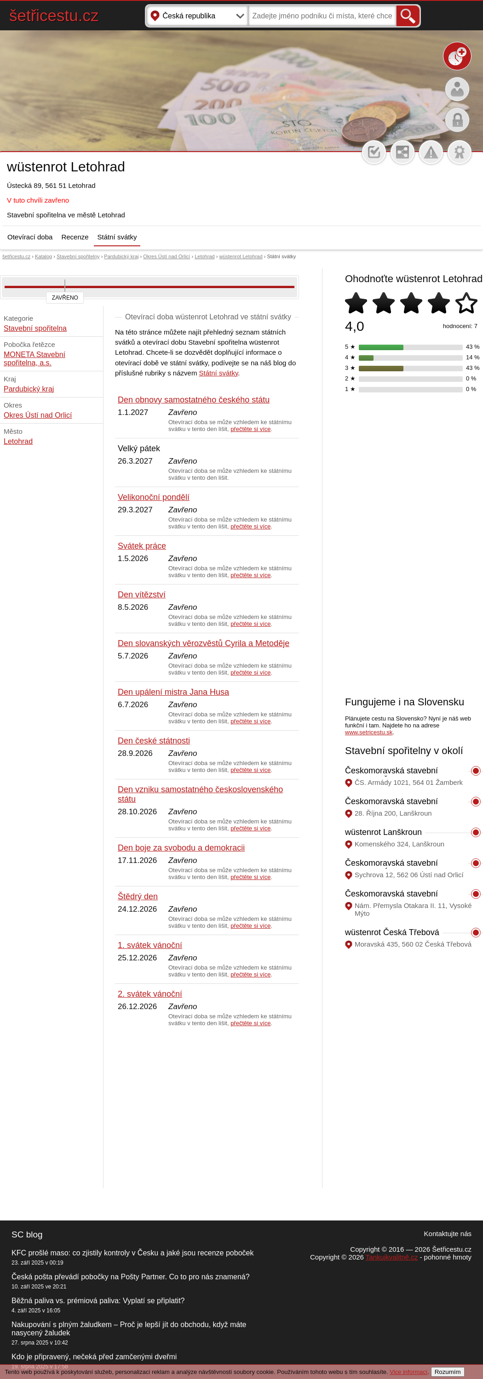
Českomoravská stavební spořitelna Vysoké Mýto (391, 898)
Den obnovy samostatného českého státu (194, 399)
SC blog (27, 1234)
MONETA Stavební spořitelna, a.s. (34, 359)
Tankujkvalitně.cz (392, 1257)
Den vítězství (142, 594)
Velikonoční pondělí (154, 497)
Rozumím (448, 1371)
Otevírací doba (29, 237)
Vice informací (408, 1371)
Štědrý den (138, 896)
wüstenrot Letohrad (240, 256)
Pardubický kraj (121, 256)
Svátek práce (142, 545)
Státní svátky (117, 237)
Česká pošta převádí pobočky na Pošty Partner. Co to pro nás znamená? (131, 1277)
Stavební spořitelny (78, 256)
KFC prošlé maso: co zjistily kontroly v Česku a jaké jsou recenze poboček (132, 1253)
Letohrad (204, 256)
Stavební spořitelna (35, 328)
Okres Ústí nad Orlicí (166, 256)
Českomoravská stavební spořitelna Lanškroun (391, 806)
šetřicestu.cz (54, 15)
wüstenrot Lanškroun (383, 832)
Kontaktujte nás (448, 1233)
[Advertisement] (207, 1108)
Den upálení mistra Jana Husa (173, 692)
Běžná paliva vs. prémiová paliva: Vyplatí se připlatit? (98, 1301)
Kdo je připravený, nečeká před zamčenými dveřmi (94, 1357)
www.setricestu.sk (368, 732)
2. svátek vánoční (150, 994)
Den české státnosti (154, 740)
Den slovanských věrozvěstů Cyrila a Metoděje (203, 643)
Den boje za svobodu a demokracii (181, 847)
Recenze (74, 237)
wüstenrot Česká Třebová (392, 932)
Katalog (43, 256)
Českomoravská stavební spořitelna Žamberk (391, 775)
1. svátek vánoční (150, 945)
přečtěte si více (250, 429)
